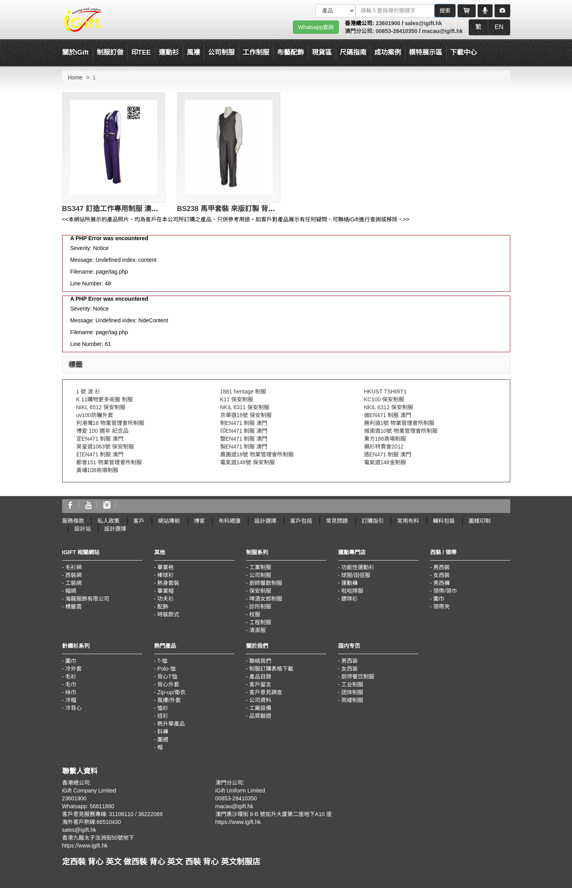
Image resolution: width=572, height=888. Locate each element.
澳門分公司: (360, 31)
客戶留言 (260, 684)
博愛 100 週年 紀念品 (102, 431)
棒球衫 (165, 575)
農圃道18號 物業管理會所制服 (257, 454)
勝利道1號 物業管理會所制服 (399, 423)
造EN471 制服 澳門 (388, 454)
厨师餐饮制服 (357, 676)
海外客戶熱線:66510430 (91, 822)
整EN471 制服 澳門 (244, 439)
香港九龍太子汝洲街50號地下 (98, 838)
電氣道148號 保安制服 (247, 462)
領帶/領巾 (445, 591)
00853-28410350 (397, 31)
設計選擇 (265, 521)
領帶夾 (441, 606)
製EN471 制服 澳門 (244, 446)
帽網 (70, 591)
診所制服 (260, 606)
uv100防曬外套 (94, 415)
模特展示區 (425, 52)
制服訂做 (110, 52)
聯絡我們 (260, 661)
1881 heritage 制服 (243, 391)
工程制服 (260, 622)
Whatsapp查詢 (316, 27)
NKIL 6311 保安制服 (245, 407)
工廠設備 (260, 708)
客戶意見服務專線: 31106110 (98, 814)
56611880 (102, 806)
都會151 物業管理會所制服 (109, 462)
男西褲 (441, 583)
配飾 (162, 606)
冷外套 (73, 669)
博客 (199, 521)
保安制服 (260, 591)
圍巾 (438, 599)
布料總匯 (230, 521)
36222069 (150, 814)
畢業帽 (165, 591)
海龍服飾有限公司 (87, 599)
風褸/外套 (169, 700)
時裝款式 (168, 614)
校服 (254, 614)
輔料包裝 (444, 521)
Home (75, 77)
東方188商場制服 (385, 439)
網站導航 (169, 521)
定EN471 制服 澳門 (100, 439)
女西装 (349, 669)
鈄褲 (162, 731)
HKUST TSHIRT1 (385, 391)
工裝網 (73, 583)
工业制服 (352, 684)
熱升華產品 (171, 724)
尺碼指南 (353, 52)
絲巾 (70, 692)
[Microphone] (485, 10)
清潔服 (257, 630)
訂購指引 (373, 521)
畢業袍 (165, 567)
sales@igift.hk (423, 23)
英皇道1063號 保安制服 (105, 446)
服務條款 (73, 521)
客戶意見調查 (265, 692)
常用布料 (408, 521)
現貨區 (322, 52)
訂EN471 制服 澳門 (100, 454)
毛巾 (70, 684)
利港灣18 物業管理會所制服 (110, 423)
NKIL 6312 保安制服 (389, 407)
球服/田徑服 (355, 575)
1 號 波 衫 (88, 391)
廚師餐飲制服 (265, 583)
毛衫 (70, 676)
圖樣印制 (480, 521)
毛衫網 (73, 567)
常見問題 (337, 521)
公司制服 (260, 575)
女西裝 (441, 575)
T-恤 (162, 661)
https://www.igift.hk (85, 845)
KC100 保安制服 (384, 399)
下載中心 (463, 52)
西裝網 (73, 575)
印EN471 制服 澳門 (244, 431)
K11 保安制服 (237, 399)
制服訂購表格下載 (271, 669)
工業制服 (260, 567)
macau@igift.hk (442, 31)
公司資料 (260, 700)
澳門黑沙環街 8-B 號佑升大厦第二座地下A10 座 (273, 814)
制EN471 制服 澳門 (244, 423)
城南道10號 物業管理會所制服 (401, 431)
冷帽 (70, 700)
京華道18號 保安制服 (246, 415)
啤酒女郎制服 (265, 599)
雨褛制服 (352, 700)
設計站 (82, 529)
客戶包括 (301, 521)
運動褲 (349, 583)
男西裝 (441, 567)
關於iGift (75, 52)
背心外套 (168, 684)
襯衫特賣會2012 (384, 446)
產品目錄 (260, 676)
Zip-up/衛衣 (171, 692)
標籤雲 (73, 606)
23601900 (388, 23)
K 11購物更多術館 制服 (104, 399)
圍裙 (162, 739)
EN (499, 27)
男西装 (349, 661)
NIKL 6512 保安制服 (101, 407)
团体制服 (352, 692)
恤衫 (162, 708)
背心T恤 (167, 676)
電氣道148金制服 (385, 462)
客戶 (138, 521)
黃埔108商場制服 (97, 470)
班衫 (162, 716)
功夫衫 (165, 599)
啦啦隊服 (352, 591)
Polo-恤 (166, 669)
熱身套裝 (168, 583)
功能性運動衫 (357, 567)
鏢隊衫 (349, 599)
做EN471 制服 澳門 (388, 415)
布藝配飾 (290, 52)
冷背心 (73, 708)
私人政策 (108, 521)
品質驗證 (260, 716)
